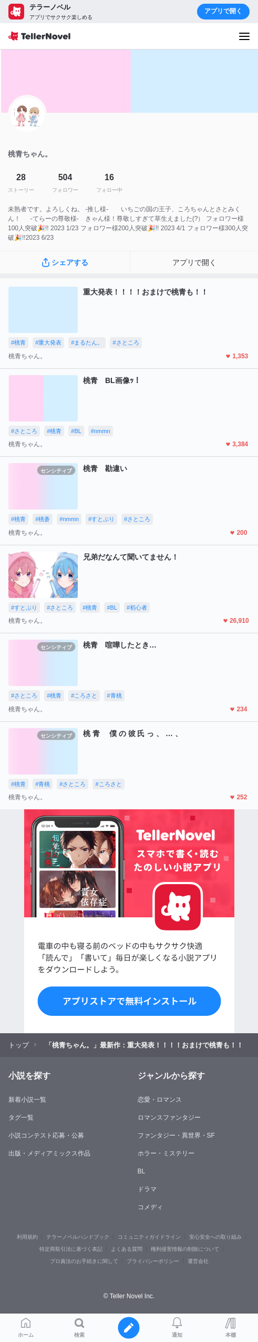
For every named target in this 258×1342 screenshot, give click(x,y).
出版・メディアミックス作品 (49, 1153)
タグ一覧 (21, 1117)
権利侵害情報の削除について (185, 1249)
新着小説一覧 (27, 1099)
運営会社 (198, 1261)
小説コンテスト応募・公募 (46, 1135)
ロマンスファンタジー (169, 1117)
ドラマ (147, 1189)
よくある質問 (126, 1249)
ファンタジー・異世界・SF (176, 1135)
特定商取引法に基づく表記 (70, 1249)
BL (142, 1171)
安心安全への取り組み (215, 1237)
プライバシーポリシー (153, 1261)
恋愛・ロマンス (160, 1099)
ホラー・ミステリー (166, 1153)
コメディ (150, 1207)
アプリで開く (223, 11)
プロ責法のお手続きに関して (84, 1261)
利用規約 (27, 1237)
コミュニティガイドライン (149, 1237)
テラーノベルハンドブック (77, 1237)
